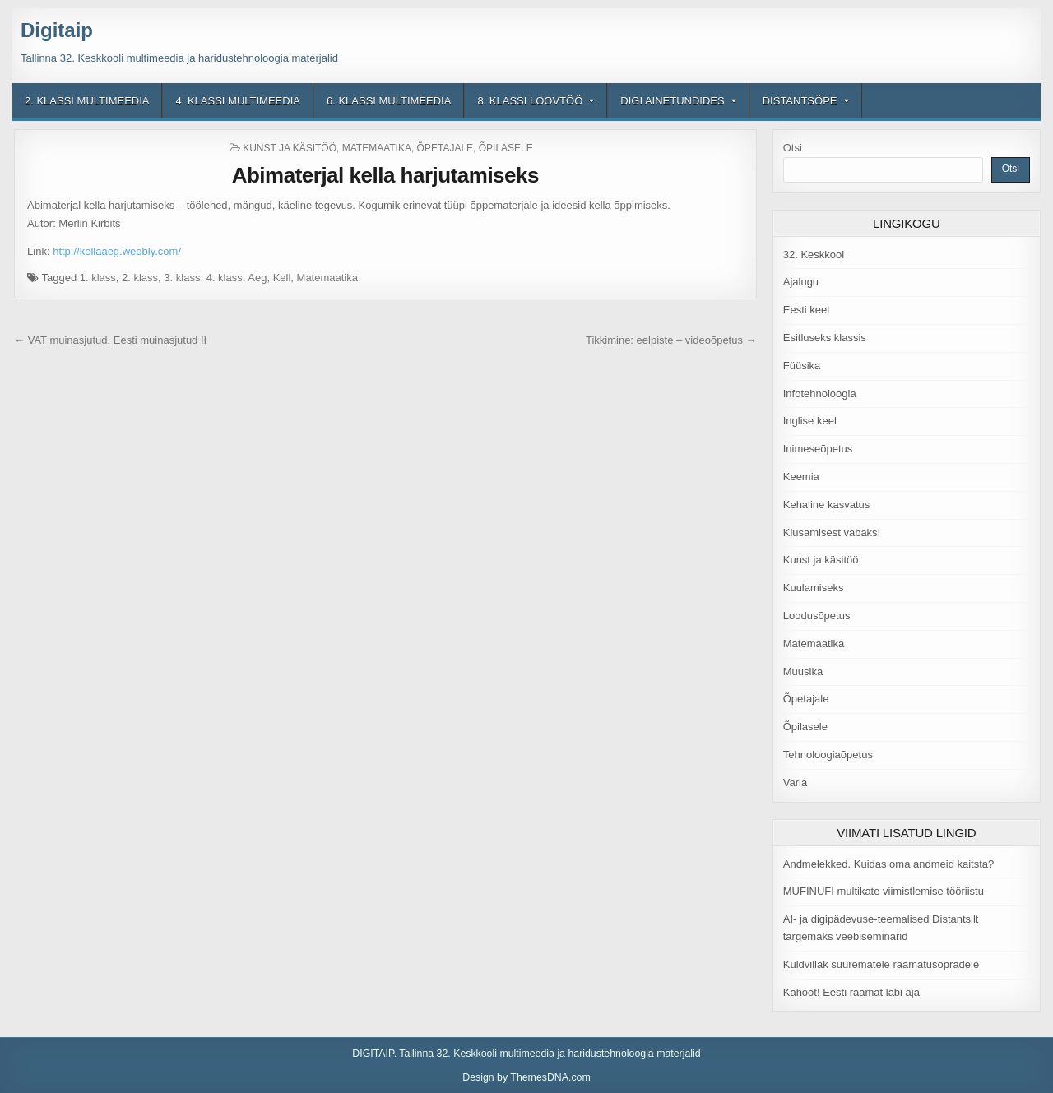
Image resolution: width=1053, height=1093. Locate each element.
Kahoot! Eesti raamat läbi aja (851, 992)
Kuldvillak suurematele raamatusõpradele (881, 964)
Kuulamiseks (813, 587)
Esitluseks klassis (824, 337)
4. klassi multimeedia (237, 101)
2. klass (140, 277)
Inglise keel (810, 421)
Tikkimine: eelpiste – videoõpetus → (671, 340)
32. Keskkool (813, 254)
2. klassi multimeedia (87, 101)
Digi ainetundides (672, 101)
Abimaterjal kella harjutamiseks (385, 175)
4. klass (224, 277)
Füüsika (802, 365)
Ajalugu (801, 282)
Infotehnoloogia (819, 393)
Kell (282, 277)
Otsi (792, 147)
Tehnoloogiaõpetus (828, 754)
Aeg (257, 277)
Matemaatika (376, 148)
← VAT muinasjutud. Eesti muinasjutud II (110, 340)
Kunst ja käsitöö (289, 148)
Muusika (803, 671)
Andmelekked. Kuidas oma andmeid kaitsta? (889, 864)
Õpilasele (506, 148)
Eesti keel (806, 309)
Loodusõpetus (817, 615)
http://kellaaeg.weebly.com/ (117, 251)
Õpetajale (445, 148)
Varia (795, 782)
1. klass (98, 277)
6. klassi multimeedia (389, 101)
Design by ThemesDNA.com (526, 1077)
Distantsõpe (800, 101)
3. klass (182, 277)
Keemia (801, 476)
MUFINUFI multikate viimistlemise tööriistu (883, 891)
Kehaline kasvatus (826, 504)
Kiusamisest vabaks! (832, 532)
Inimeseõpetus (818, 448)
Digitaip (57, 30)
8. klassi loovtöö (529, 101)
